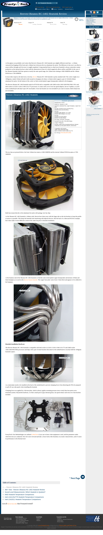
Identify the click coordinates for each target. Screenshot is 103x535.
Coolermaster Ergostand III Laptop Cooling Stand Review (94, 78)
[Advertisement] (43, 42)
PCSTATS (89, 115)
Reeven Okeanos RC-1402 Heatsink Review (43, 13)
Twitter (38, 519)
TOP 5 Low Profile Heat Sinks (53, 7)
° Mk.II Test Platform (91, 19)
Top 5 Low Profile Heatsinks (22, 520)
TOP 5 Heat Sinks (39, 7)
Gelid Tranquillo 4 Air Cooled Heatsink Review (94, 65)
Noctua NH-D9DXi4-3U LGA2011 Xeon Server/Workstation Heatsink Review (94, 92)
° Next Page (77, 478)
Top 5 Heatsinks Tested (21, 519)
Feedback (59, 518)
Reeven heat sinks (12, 504)
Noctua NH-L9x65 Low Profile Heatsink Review (94, 105)
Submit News (60, 520)
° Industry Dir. (89, 23)
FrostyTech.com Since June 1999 (8, 519)
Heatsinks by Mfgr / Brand (22, 523)
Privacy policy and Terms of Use (67, 525)
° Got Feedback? (89, 18)
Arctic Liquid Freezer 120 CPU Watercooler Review (94, 39)
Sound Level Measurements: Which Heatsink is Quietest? (25, 492)
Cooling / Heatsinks (37, 24)
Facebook (39, 518)
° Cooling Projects (90, 24)
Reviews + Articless (58, 9)
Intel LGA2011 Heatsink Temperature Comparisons (23, 499)
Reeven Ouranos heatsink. (31, 280)
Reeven (20, 24)
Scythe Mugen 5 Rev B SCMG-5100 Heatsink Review (94, 52)
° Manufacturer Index (91, 22)
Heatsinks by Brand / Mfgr (43, 9)
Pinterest (38, 520)
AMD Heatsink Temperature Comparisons (19, 494)
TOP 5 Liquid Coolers (67, 7)
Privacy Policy (60, 521)
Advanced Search (69, 9)
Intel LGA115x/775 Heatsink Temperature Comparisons (24, 497)
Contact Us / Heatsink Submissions (65, 519)
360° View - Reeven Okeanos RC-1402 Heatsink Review (25, 490)
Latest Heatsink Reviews (21, 518)
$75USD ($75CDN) (66, 132)
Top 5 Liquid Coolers (20, 521)
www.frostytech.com (43, 525)
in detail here (34, 434)
